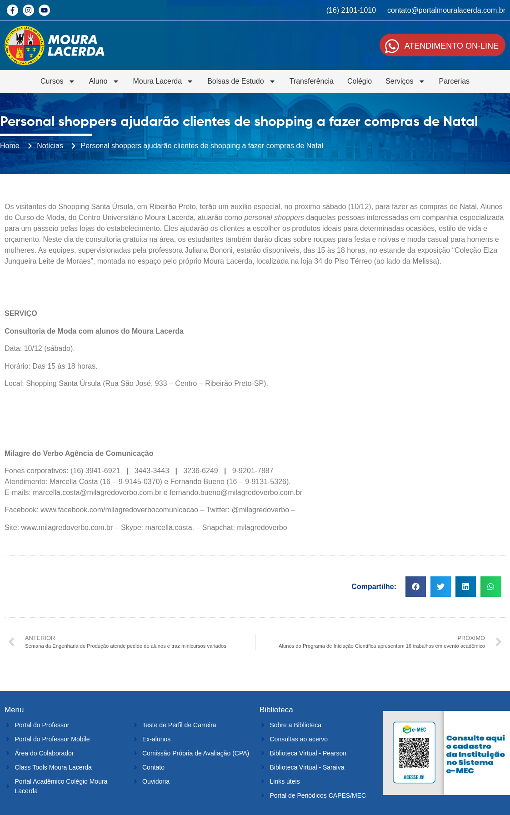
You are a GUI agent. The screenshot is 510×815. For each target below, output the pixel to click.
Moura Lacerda (163, 81)
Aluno (104, 81)
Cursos (57, 81)
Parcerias (454, 81)
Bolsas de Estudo (241, 81)
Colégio (359, 81)
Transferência (312, 81)
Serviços (405, 81)
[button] (415, 586)
